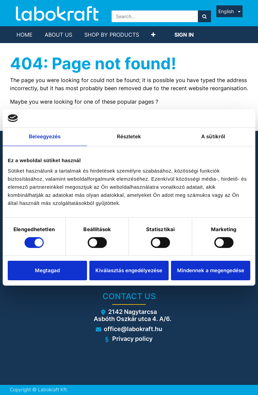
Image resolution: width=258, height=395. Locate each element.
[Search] (204, 16)
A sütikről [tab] (213, 136)
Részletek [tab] (129, 136)
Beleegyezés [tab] (44, 136)
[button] (153, 34)
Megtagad (47, 270)
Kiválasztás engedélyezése (128, 270)
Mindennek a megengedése (210, 270)
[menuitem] (24, 34)
